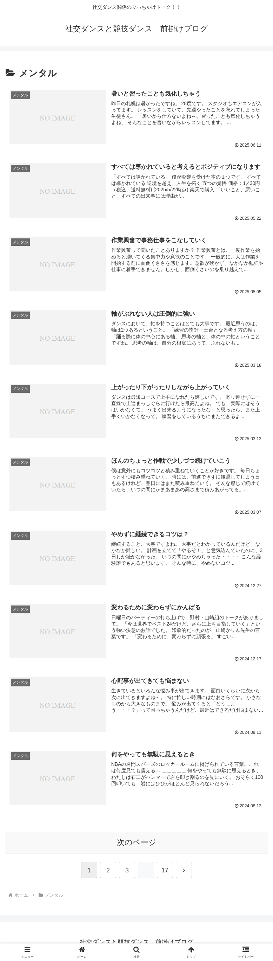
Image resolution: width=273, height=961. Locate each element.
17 (164, 868)
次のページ (137, 841)
